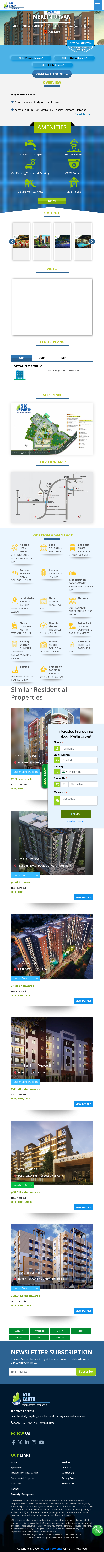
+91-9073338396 (44, 1422)
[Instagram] (34, 1438)
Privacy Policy (69, 1478)
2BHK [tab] (21, 357)
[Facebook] (13, 1438)
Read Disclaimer (75, 821)
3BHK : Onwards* (74, 58)
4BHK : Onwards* (52, 65)
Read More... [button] (84, 114)
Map (39, 1337)
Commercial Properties (23, 1478)
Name (58, 742)
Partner (15, 1488)
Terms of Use (69, 1483)
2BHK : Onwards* (31, 58)
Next (92, 241)
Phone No (60, 778)
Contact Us (68, 1472)
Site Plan (19, 1337)
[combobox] (64, 771)
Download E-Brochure (52, 74)
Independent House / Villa (24, 1472)
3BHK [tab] (42, 357)
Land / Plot (17, 1483)
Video (81, 1330)
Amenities (39, 1330)
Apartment (17, 1467)
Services (66, 1462)
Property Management (23, 1494)
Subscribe (86, 1371)
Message (60, 792)
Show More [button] (52, 201)
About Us (67, 1467)
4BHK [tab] (63, 357)
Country (58, 766)
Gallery (60, 1330)
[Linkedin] (27, 1438)
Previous (12, 241)
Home (14, 1462)
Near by (60, 1337)
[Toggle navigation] (98, 5)
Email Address (62, 754)
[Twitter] (20, 1438)
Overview (19, 1330)
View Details (83, 897)
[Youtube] (41, 1438)
